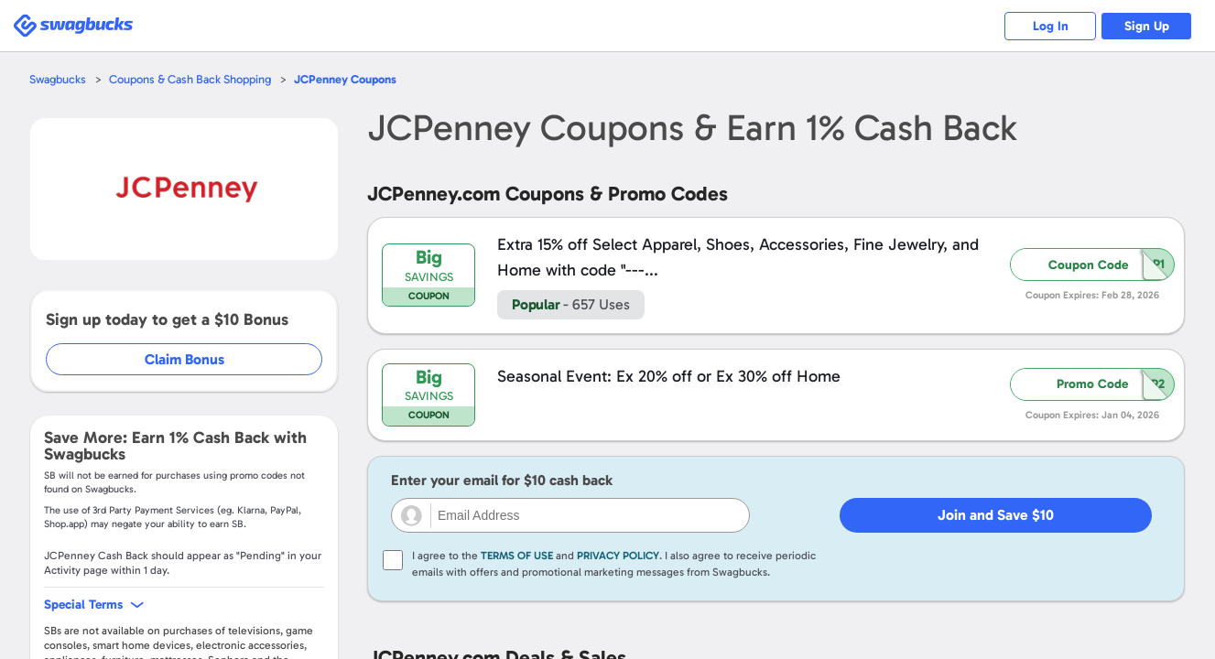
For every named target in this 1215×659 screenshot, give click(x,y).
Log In (1051, 26)
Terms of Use (517, 555)
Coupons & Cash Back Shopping (190, 79)
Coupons (345, 79)
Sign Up (1146, 26)
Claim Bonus (184, 359)
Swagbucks (57, 79)
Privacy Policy (618, 555)
